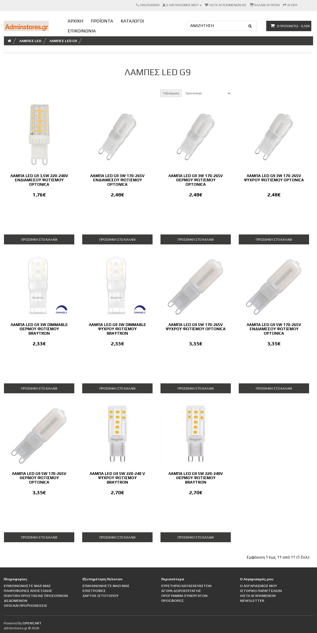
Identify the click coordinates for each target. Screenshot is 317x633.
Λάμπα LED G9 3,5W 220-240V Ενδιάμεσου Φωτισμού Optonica (39, 180)
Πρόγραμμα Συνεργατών (184, 596)
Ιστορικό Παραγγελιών (261, 591)
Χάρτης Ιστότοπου (100, 596)
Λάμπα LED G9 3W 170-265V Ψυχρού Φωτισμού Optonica (274, 178)
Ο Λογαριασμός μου (258, 586)
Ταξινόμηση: (171, 93)
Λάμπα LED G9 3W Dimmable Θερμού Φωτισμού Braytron (39, 329)
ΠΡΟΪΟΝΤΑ (102, 20)
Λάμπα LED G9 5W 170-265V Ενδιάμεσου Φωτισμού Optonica (274, 329)
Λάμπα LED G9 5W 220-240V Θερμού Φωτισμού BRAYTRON (195, 478)
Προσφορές (172, 601)
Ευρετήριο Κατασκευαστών (186, 586)
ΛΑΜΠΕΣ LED (30, 41)
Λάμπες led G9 (63, 41)
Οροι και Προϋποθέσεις (25, 606)
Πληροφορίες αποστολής (28, 591)
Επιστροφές (94, 591)
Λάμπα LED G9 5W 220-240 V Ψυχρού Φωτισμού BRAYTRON (117, 478)
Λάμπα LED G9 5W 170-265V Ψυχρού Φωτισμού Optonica (196, 326)
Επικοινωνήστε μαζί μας (27, 586)
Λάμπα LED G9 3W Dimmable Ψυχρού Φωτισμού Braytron (117, 329)
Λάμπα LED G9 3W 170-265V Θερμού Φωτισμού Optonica (195, 180)
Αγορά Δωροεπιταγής (181, 591)
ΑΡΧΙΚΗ (75, 20)
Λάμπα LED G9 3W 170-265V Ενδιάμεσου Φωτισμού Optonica (117, 180)
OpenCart (32, 623)
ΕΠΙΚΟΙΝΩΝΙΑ (82, 30)
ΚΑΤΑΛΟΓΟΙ (132, 20)
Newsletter (252, 601)
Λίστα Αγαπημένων (258, 596)
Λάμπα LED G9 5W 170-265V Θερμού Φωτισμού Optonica (39, 478)
